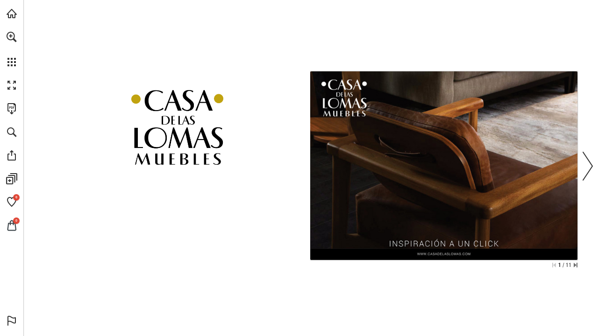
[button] (11, 37)
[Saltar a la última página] (575, 265)
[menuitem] (11, 49)
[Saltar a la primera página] (554, 265)
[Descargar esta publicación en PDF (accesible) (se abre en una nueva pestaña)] (11, 108)
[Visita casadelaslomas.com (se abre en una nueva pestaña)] (11, 13)
